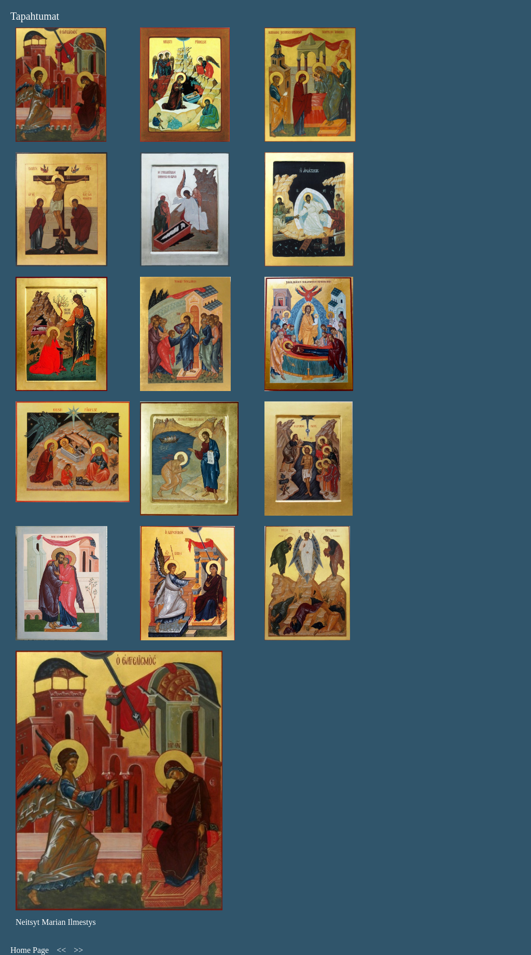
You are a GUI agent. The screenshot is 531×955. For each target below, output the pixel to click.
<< (61, 950)
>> (78, 950)
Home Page (29, 950)
